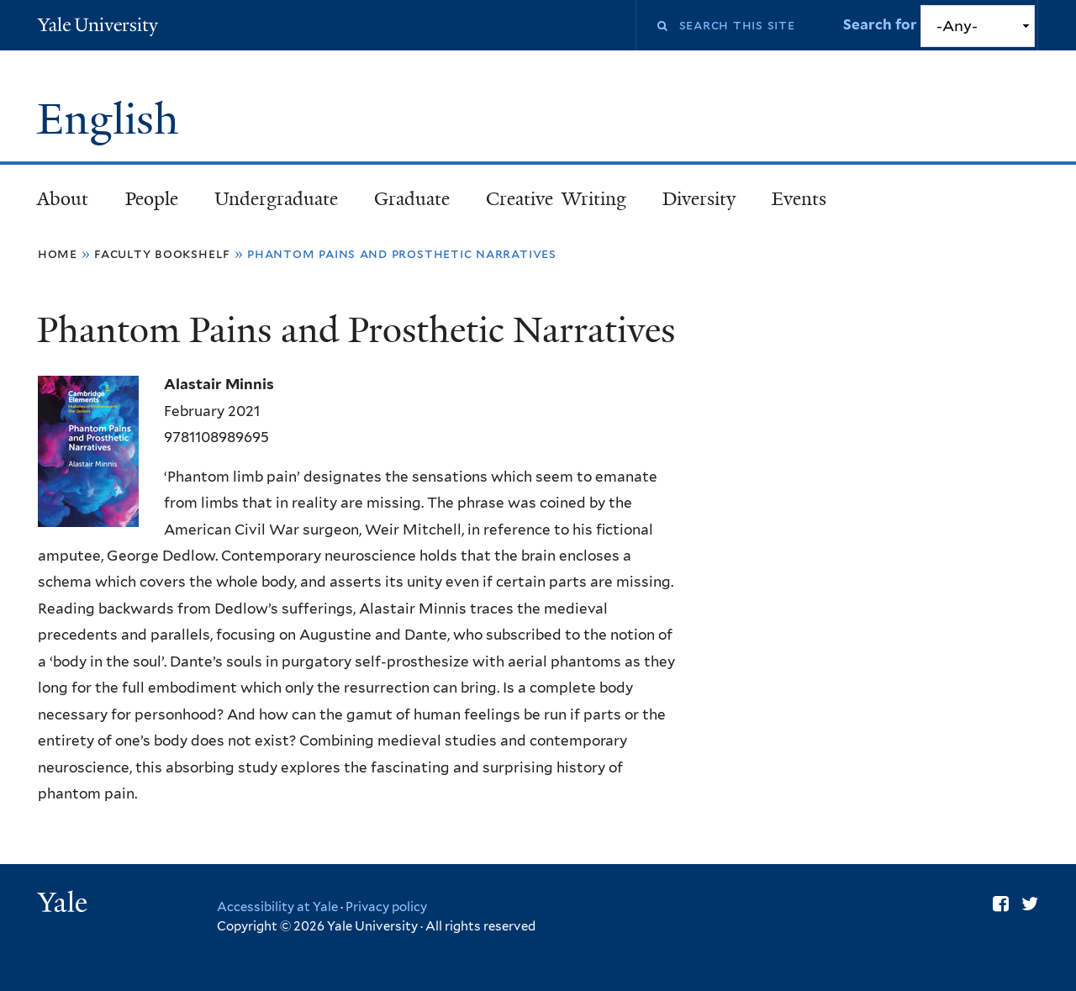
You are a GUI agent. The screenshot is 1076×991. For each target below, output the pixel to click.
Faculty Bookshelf (162, 253)
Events (799, 199)
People (151, 199)
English (113, 119)
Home (57, 253)
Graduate (412, 199)
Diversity (699, 199)
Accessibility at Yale (277, 907)
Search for (881, 24)
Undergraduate (276, 199)
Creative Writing (556, 199)
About (62, 199)
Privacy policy (386, 907)
